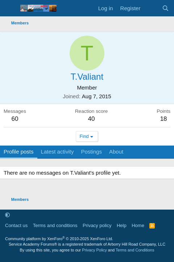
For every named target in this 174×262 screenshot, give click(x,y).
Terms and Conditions (135, 250)
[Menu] (9, 8)
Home (138, 225)
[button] (7, 214)
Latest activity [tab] (57, 151)
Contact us (16, 225)
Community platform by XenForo (59, 239)
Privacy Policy (94, 250)
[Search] (165, 8)
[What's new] (151, 8)
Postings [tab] (91, 151)
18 (163, 118)
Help (122, 225)
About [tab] (116, 151)
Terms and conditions (55, 225)
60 (15, 118)
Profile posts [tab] (19, 151)
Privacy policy (97, 225)
